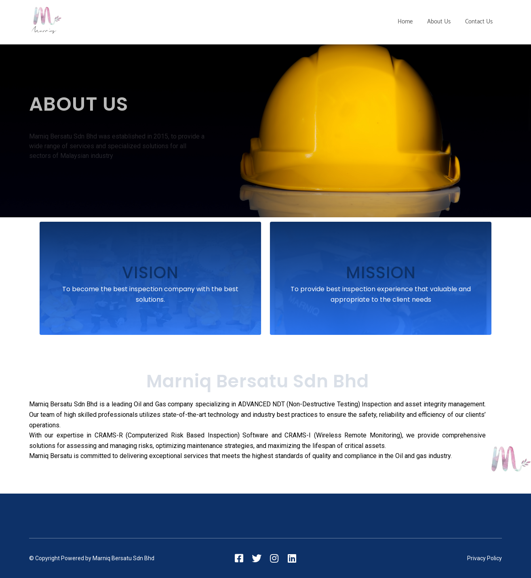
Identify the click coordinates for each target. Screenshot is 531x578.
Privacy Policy (484, 558)
